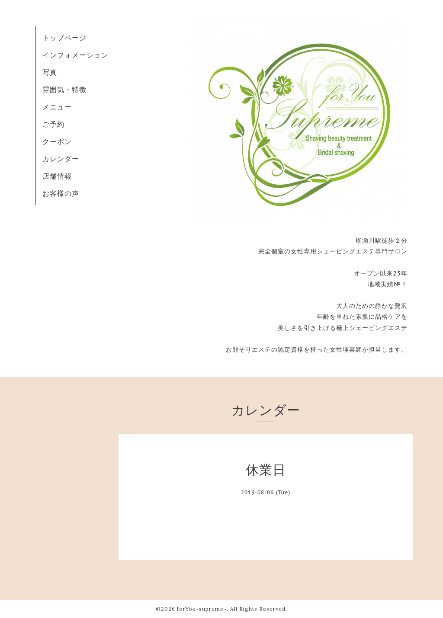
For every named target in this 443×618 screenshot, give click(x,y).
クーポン (57, 141)
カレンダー (60, 158)
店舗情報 (57, 176)
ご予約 (53, 124)
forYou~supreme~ (202, 608)
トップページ (64, 37)
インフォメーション (75, 55)
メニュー (57, 106)
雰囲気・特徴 (64, 89)
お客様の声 (60, 193)
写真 (49, 72)
